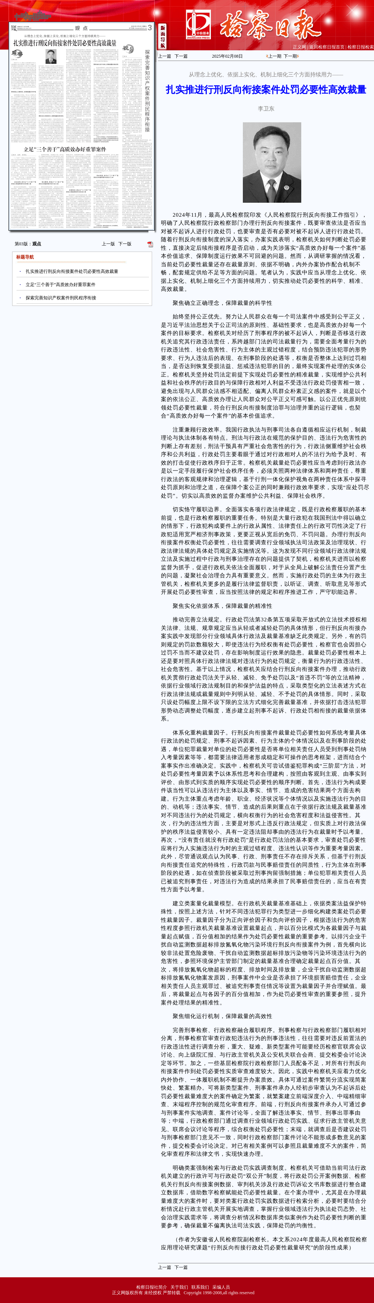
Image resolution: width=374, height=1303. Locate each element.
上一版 (108, 243)
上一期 (274, 56)
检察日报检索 (361, 47)
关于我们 (179, 1287)
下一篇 (181, 56)
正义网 (299, 47)
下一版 (125, 243)
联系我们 (200, 1287)
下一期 (290, 56)
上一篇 (164, 56)
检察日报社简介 (151, 1287)
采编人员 (221, 1287)
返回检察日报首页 (327, 47)
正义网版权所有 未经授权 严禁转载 (146, 1292)
